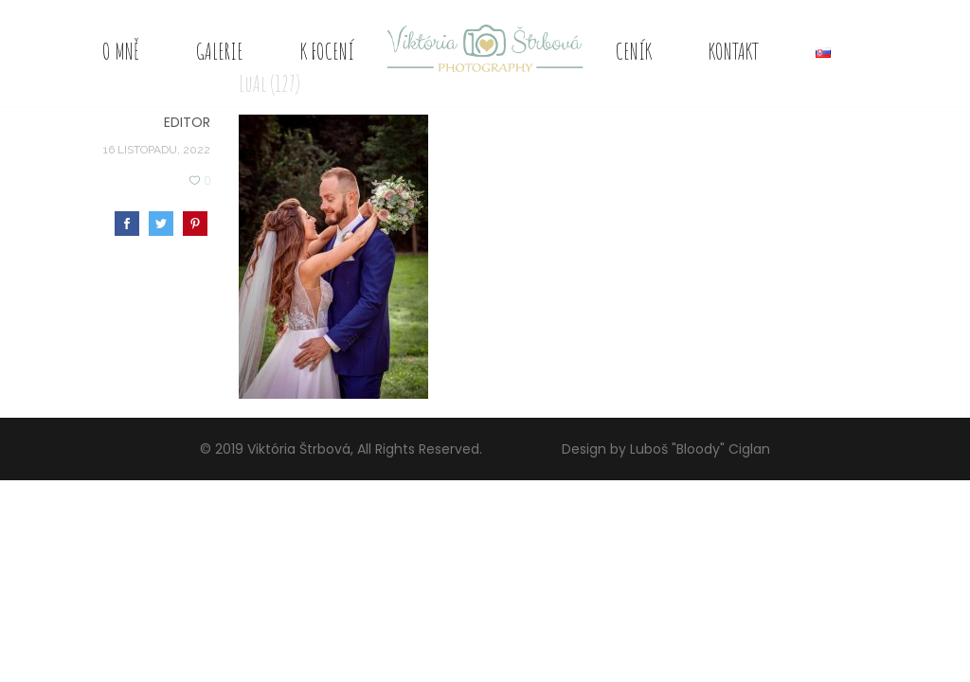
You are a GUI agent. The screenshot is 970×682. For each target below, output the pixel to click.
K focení (327, 51)
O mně (120, 51)
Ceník (634, 51)
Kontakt (734, 51)
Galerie (219, 51)
